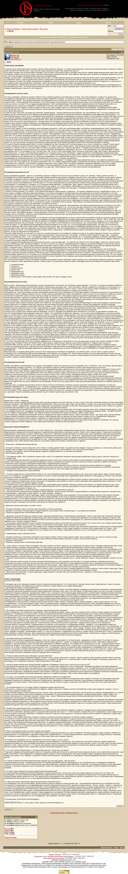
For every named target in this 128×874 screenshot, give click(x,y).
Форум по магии (83, 5)
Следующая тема (71, 813)
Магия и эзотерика (13, 29)
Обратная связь (106, 847)
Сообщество (63, 37)
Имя (109, 26)
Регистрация (44, 37)
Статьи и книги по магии (29, 29)
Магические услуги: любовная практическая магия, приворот (54, 856)
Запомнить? (118, 29)
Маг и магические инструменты (53, 858)
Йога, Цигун (44, 29)
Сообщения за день (76, 37)
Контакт (108, 23)
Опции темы (116, 49)
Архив (116, 847)
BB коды (7, 829)
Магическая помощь (96, 5)
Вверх (122, 847)
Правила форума (10, 837)
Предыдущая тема (57, 813)
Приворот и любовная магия (43, 5)
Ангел (13, 55)
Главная (20, 23)
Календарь (53, 37)
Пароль (110, 31)
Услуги (78, 23)
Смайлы (7, 830)
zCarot (84, 862)
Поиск (86, 37)
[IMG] (6, 832)
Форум (50, 23)
